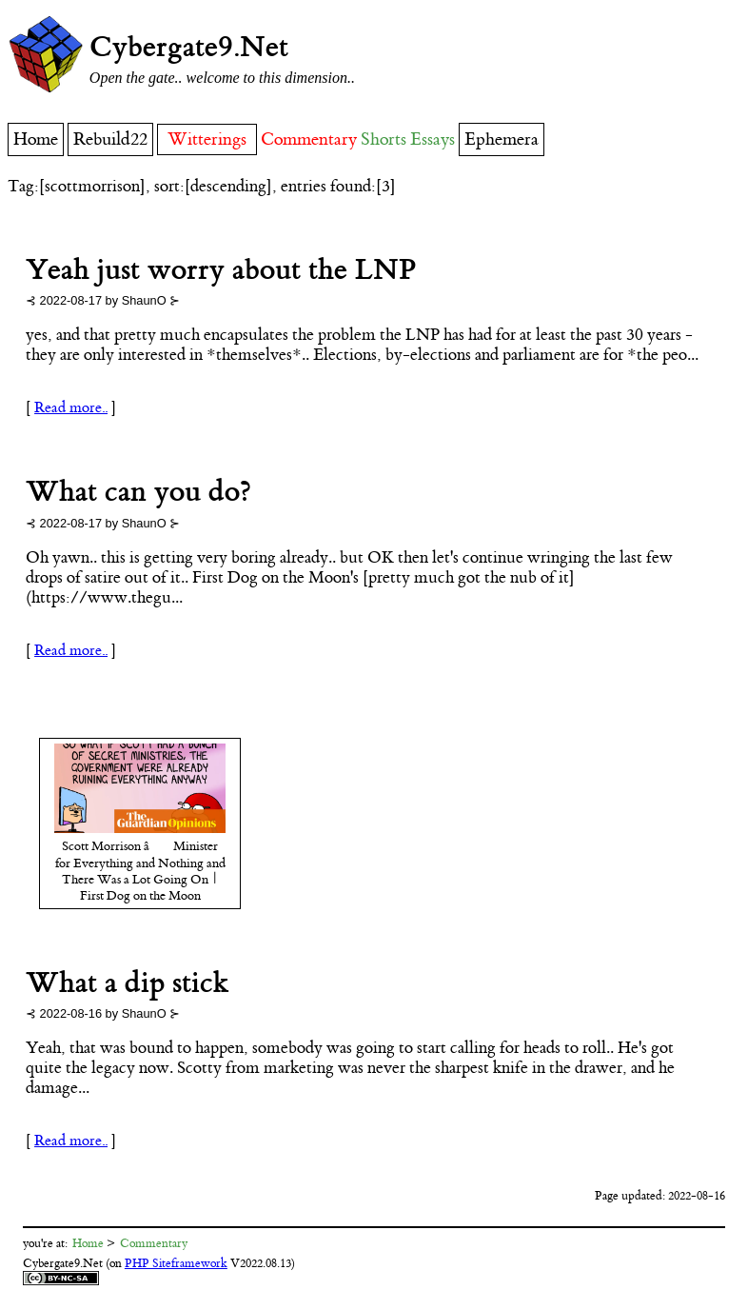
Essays (432, 139)
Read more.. (71, 408)
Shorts (383, 139)
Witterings (206, 139)
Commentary (309, 139)
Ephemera (501, 139)
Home (35, 139)
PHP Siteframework (176, 1263)
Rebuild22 (110, 139)
